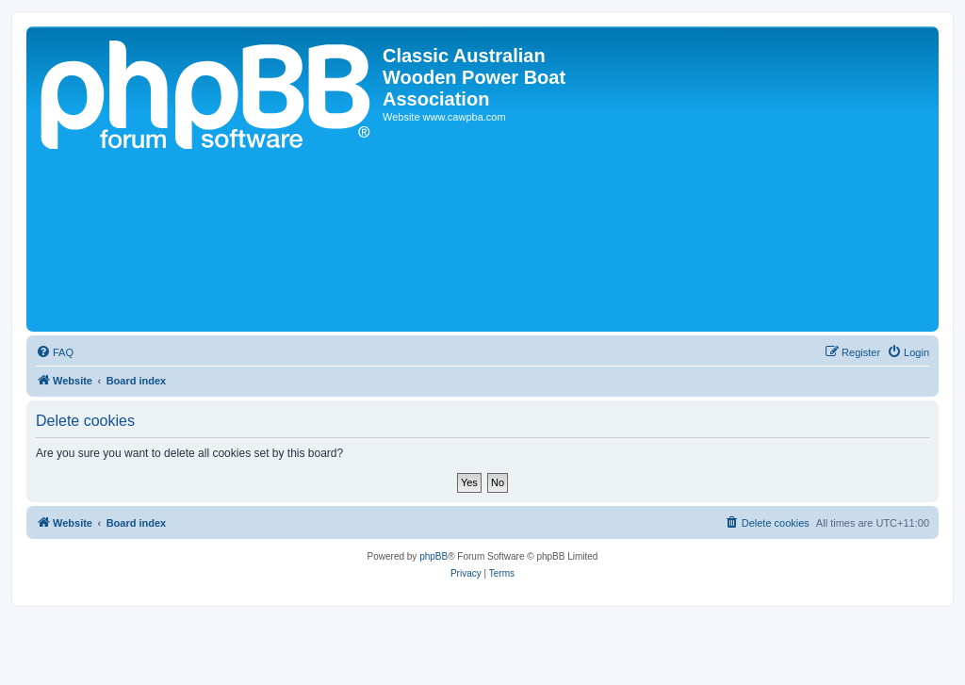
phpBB (433, 556)
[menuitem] (55, 352)
